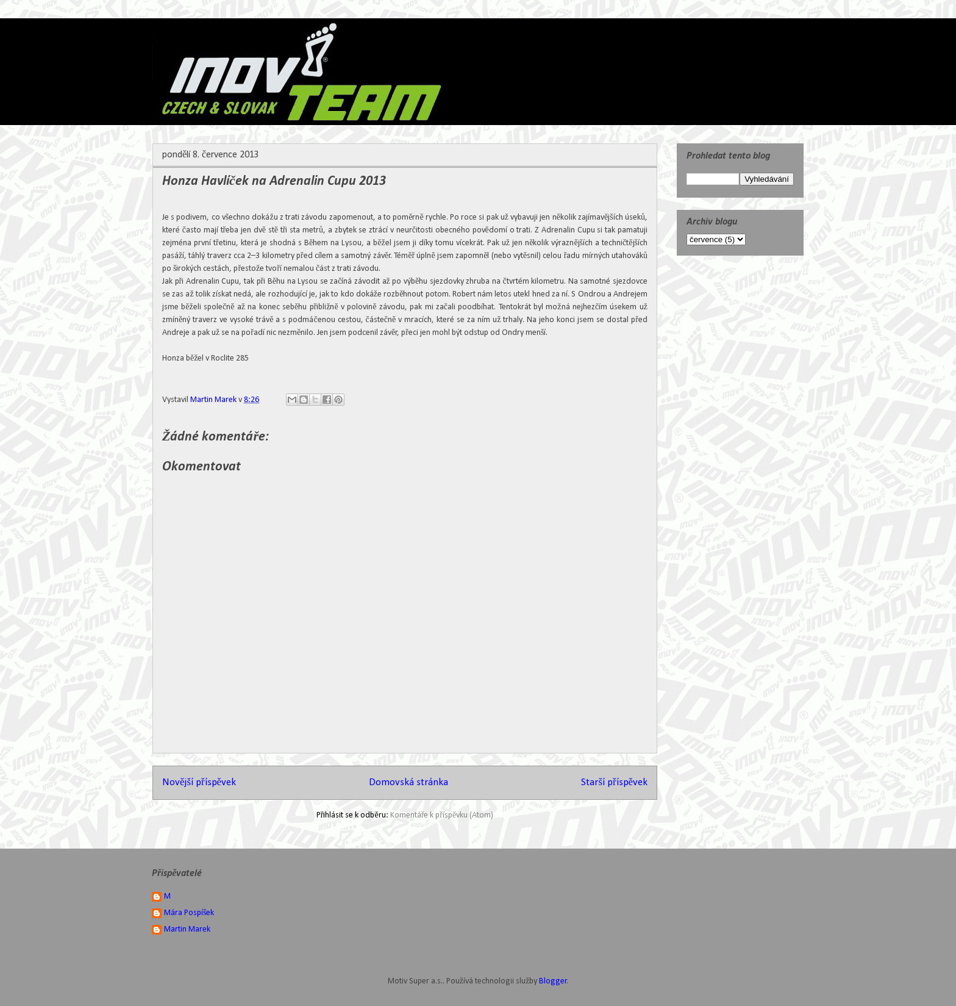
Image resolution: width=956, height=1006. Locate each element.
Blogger (553, 981)
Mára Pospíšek (189, 913)
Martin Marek (187, 929)
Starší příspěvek (614, 782)
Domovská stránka (408, 782)
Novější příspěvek (199, 782)
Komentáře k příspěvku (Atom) (442, 815)
